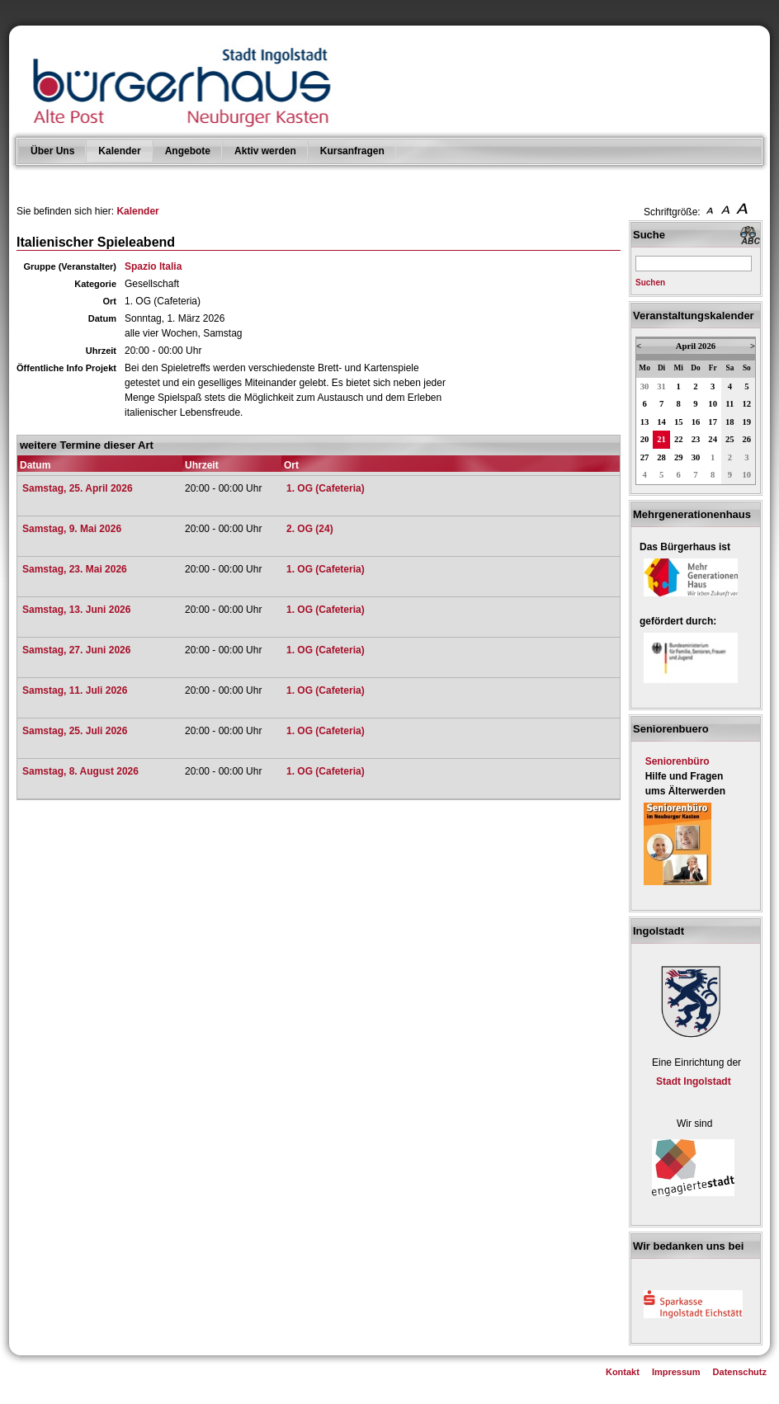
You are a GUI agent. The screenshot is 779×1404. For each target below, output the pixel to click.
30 (644, 386)
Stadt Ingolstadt (693, 1081)
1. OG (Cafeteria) (325, 488)
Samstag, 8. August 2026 (80, 771)
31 (661, 386)
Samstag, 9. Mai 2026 (71, 529)
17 (712, 421)
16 (696, 421)
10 (712, 403)
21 (661, 439)
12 (747, 403)
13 (644, 421)
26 (747, 439)
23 (696, 439)
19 (747, 421)
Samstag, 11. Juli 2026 (74, 690)
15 (678, 421)
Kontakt (623, 1372)
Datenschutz (740, 1372)
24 (712, 439)
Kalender (119, 151)
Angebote (187, 151)
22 (678, 439)
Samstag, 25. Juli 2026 (74, 731)
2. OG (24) (309, 529)
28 (661, 457)
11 (729, 403)
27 (644, 457)
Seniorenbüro (677, 761)
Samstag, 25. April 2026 (77, 488)
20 (644, 439)
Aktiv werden (265, 151)
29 (678, 457)
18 (729, 421)
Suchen (650, 282)
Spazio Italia (153, 266)
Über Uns (52, 151)
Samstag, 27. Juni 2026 (76, 650)
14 (661, 421)
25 (729, 439)
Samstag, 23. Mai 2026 (74, 569)
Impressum (676, 1372)
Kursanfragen (352, 151)
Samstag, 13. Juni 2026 (76, 609)
